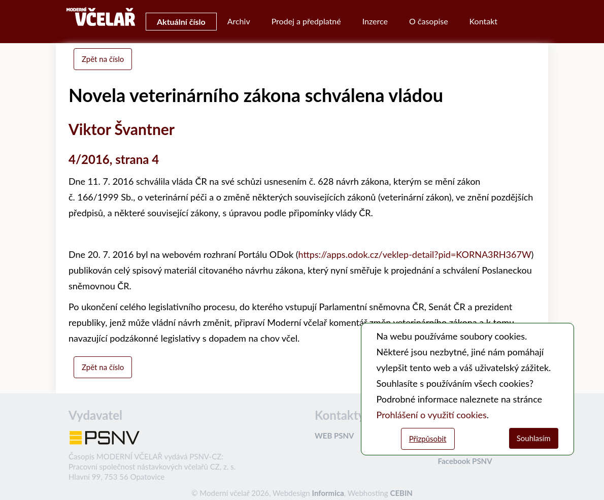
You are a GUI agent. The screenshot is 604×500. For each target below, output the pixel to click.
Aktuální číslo (181, 21)
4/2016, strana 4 (114, 159)
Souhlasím (534, 438)
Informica (328, 492)
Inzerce (375, 21)
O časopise (428, 21)
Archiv (238, 21)
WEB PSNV (334, 435)
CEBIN (401, 492)
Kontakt (483, 21)
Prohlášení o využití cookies (432, 414)
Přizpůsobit (428, 438)
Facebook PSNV (465, 460)
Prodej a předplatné (306, 21)
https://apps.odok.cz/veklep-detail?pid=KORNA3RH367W (414, 254)
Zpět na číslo (103, 58)
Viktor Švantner (122, 129)
